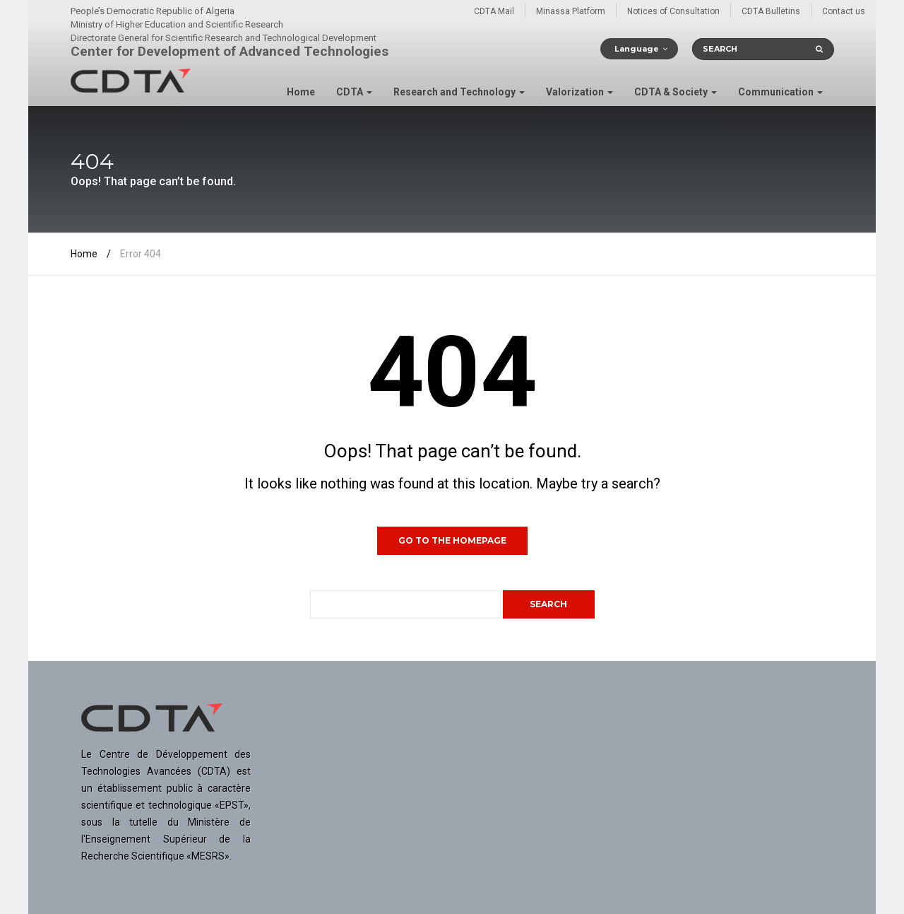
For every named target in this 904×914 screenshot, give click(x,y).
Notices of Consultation (673, 11)
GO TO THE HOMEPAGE (452, 540)
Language (636, 49)
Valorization (579, 92)
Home (301, 92)
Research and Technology (459, 92)
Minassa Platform (570, 11)
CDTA (354, 92)
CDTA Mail (494, 11)
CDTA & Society (675, 92)
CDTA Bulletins (771, 11)
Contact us (843, 11)
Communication (780, 92)
